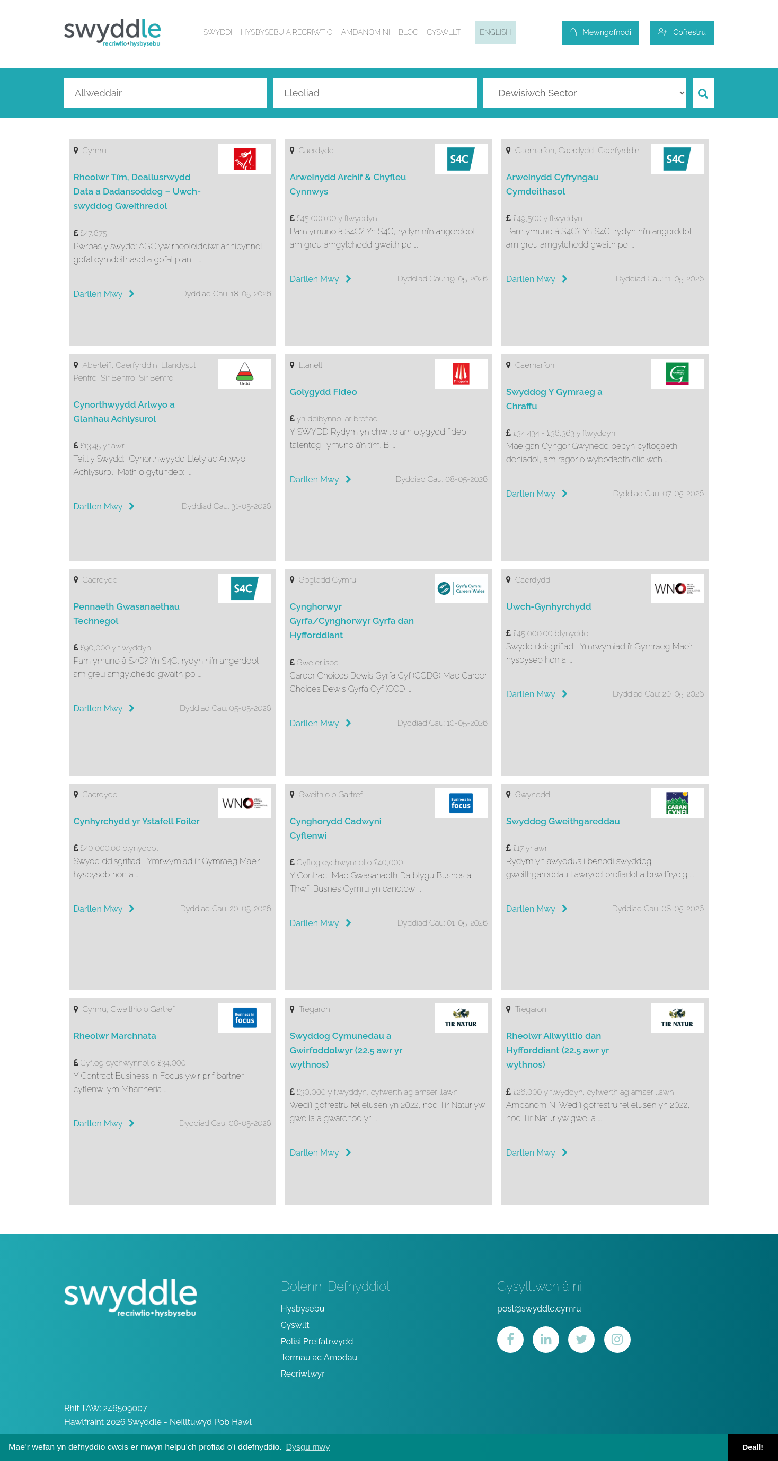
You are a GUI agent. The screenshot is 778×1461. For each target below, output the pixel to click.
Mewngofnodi (600, 32)
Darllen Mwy (104, 294)
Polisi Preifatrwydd (317, 1341)
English (495, 32)
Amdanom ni (365, 32)
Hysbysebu (303, 1309)
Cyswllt (444, 32)
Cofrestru (682, 32)
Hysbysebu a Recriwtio (286, 32)
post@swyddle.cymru (539, 1309)
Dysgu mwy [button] (308, 1446)
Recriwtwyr (303, 1374)
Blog (408, 32)
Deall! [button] (752, 1447)
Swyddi (218, 32)
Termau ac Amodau (319, 1357)
